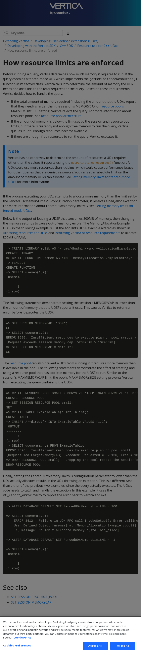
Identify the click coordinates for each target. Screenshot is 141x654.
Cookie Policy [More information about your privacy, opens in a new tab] (22, 643)
